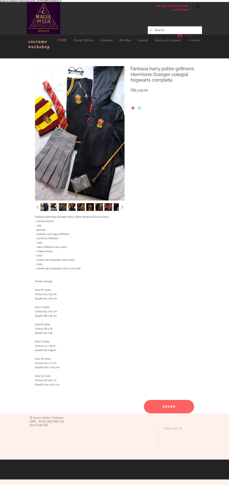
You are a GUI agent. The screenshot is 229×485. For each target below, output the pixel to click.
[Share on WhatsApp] (140, 108)
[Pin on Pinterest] (133, 108)
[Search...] (174, 30)
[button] (198, 5)
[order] (169, 406)
